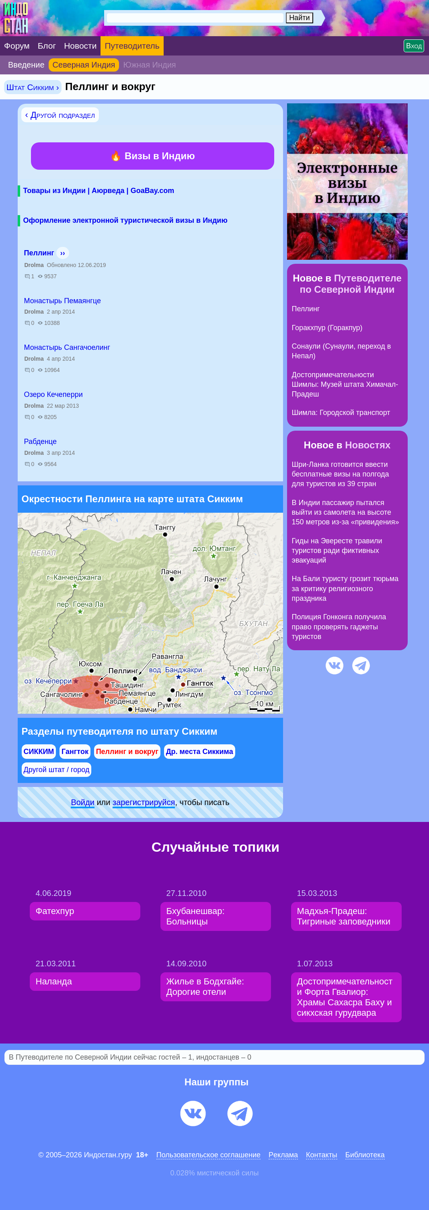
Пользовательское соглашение (208, 1155)
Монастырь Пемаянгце (62, 301)
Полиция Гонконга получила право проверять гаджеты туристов (339, 627)
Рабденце (40, 442)
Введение (26, 64)
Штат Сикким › (32, 87)
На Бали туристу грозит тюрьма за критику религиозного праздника (345, 588)
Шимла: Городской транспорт (341, 413)
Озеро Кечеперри (53, 394)
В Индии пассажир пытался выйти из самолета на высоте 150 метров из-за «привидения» (345, 512)
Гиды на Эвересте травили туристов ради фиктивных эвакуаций (337, 551)
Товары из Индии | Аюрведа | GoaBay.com (98, 191)
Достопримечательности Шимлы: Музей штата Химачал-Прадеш (345, 385)
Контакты (321, 1155)
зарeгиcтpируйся (144, 802)
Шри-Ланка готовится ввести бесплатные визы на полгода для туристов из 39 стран (340, 474)
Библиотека (365, 1155)
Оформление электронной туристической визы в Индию (125, 220)
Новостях (367, 445)
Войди (82, 802)
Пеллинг (39, 253)
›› (62, 253)
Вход (414, 46)
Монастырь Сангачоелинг (67, 347)
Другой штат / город (57, 770)
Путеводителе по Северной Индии (350, 284)
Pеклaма (283, 1155)
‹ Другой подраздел (60, 115)
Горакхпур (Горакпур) (327, 328)
